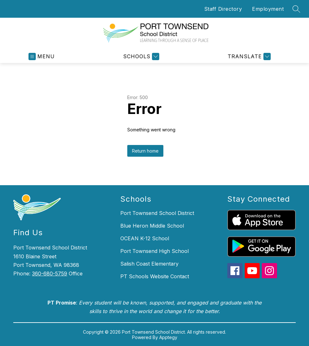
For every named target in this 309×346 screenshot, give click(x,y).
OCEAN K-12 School (144, 238)
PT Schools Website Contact (154, 276)
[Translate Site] (248, 56)
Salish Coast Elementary (149, 264)
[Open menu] (41, 56)
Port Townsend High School (154, 251)
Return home (145, 151)
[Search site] (296, 9)
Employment (268, 9)
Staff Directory (223, 9)
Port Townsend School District (157, 213)
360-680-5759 (49, 273)
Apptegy (168, 337)
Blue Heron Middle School (152, 226)
